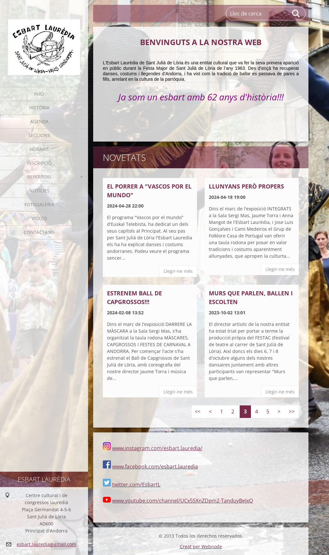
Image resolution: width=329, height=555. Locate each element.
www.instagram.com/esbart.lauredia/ (157, 448)
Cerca (296, 13)
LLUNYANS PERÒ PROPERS (246, 186)
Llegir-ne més (178, 271)
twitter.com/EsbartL (136, 484)
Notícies (39, 191)
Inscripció (39, 163)
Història (39, 108)
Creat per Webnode (201, 546)
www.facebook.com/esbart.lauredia (155, 466)
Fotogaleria (39, 204)
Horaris (39, 149)
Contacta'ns (39, 232)
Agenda (39, 121)
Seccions (39, 135)
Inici (39, 94)
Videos (39, 218)
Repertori (39, 177)
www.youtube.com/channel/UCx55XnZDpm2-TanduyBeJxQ (182, 500)
